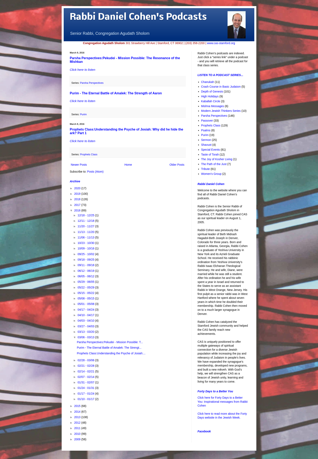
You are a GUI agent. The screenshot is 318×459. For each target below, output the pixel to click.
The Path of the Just (214, 164)
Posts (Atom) (95, 171)
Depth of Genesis (212, 91)
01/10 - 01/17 (86, 399)
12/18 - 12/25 (86, 215)
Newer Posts (79, 164)
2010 (77, 433)
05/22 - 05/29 (86, 287)
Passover (207, 120)
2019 (77, 193)
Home (128, 164)
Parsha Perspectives (92, 83)
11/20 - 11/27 (86, 226)
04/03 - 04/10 (86, 320)
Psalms (206, 130)
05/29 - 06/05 (86, 281)
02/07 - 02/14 (86, 377)
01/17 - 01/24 (86, 393)
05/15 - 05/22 (86, 293)
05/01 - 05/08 (86, 304)
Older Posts (177, 164)
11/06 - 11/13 (86, 237)
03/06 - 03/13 (86, 337)
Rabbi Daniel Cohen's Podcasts (138, 17)
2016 (77, 210)
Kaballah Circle (210, 101)
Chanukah (207, 82)
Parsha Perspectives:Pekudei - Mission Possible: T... (110, 342)
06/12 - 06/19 (86, 270)
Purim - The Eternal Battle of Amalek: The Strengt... (109, 347)
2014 (77, 411)
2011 (77, 428)
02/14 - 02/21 (86, 371)
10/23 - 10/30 (86, 243)
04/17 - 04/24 (86, 309)
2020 (77, 188)
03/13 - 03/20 (86, 331)
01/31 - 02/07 (86, 382)
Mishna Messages (212, 106)
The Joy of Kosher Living (216, 159)
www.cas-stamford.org (221, 43)
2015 (77, 406)
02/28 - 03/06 (86, 360)
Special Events (210, 149)
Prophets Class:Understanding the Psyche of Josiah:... (111, 353)
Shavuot (206, 144)
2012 (77, 422)
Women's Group (211, 173)
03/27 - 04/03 (86, 326)
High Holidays (210, 96)
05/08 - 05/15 (86, 298)
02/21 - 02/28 (86, 365)
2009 (77, 439)
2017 (77, 205)
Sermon (206, 139)
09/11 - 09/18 (86, 265)
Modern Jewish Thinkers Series (221, 110)
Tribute (205, 169)
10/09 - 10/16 (86, 248)
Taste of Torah (210, 154)
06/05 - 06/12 (86, 276)
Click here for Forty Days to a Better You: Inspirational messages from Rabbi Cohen (223, 401)
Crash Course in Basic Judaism (221, 86)
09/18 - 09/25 (86, 259)
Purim (83, 114)
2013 (77, 417)
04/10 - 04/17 (86, 315)
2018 (77, 199)
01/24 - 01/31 (86, 387)
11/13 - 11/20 (86, 232)
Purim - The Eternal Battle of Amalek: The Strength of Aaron (116, 93)
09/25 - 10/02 (86, 254)
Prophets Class (88, 154)
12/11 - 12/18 (86, 220)
